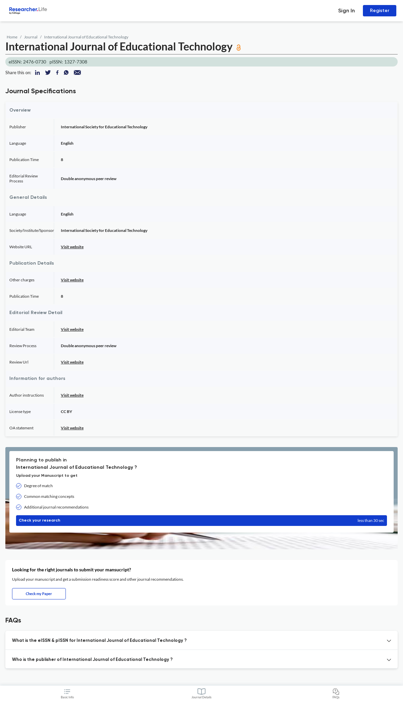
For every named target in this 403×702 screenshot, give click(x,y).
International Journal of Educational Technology (86, 36)
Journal (30, 36)
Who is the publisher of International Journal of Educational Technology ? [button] (92, 660)
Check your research (201, 521)
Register (379, 10)
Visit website (72, 246)
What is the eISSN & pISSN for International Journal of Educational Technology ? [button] (99, 641)
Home (12, 36)
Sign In (346, 10)
